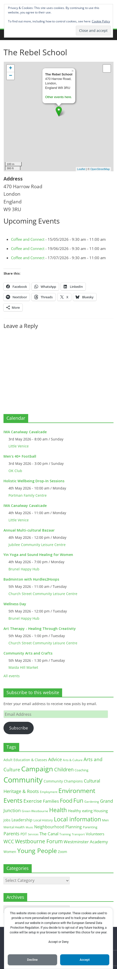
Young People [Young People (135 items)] (37, 850)
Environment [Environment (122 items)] (76, 791)
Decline (32, 960)
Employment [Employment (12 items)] (48, 792)
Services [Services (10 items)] (33, 834)
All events (11, 675)
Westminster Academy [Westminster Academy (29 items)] (86, 842)
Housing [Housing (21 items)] (101, 810)
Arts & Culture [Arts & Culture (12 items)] (73, 760)
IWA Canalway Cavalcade (25, 431)
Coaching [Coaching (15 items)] (81, 770)
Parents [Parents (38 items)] (11, 834)
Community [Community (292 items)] (23, 780)
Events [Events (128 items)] (12, 800)
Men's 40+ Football (19, 456)
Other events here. (58, 97)
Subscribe (18, 728)
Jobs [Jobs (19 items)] (6, 820)
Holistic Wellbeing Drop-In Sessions (33, 481)
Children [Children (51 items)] (64, 769)
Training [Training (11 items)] (65, 834)
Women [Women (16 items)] (9, 851)
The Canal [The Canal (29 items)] (48, 834)
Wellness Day (14, 604)
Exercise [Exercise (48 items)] (32, 800)
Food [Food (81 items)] (66, 800)
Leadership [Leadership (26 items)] (21, 820)
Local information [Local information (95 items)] (77, 819)
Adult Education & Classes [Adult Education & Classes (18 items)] (25, 759)
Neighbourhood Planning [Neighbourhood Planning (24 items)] (58, 827)
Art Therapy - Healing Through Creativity (39, 628)
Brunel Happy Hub (23, 569)
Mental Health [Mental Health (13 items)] (14, 827)
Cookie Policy (101, 21)
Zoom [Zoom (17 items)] (62, 851)
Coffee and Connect (27, 239)
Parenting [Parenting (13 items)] (90, 827)
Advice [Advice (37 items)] (55, 759)
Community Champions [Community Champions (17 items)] (63, 781)
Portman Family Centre (27, 495)
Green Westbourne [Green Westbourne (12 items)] (35, 811)
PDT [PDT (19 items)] (23, 834)
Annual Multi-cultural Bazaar (29, 530)
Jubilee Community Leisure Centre (37, 544)
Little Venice (18, 446)
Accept (85, 960)
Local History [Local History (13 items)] (43, 820)
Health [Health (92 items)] (58, 810)
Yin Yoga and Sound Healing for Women (38, 554)
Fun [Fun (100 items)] (78, 800)
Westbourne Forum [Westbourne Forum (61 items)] (39, 841)
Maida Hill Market (23, 667)
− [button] (10, 76)
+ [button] (10, 68)
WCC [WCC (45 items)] (8, 841)
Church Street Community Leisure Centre (42, 593)
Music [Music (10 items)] (29, 827)
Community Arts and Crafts (27, 653)
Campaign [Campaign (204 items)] (37, 768)
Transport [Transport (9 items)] (78, 834)
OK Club (15, 470)
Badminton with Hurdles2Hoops (31, 579)
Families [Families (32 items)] (51, 801)
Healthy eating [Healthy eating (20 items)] (80, 810)
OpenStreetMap (100, 169)
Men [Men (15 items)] (105, 820)
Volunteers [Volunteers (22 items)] (95, 833)
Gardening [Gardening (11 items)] (91, 801)
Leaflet (81, 169)
